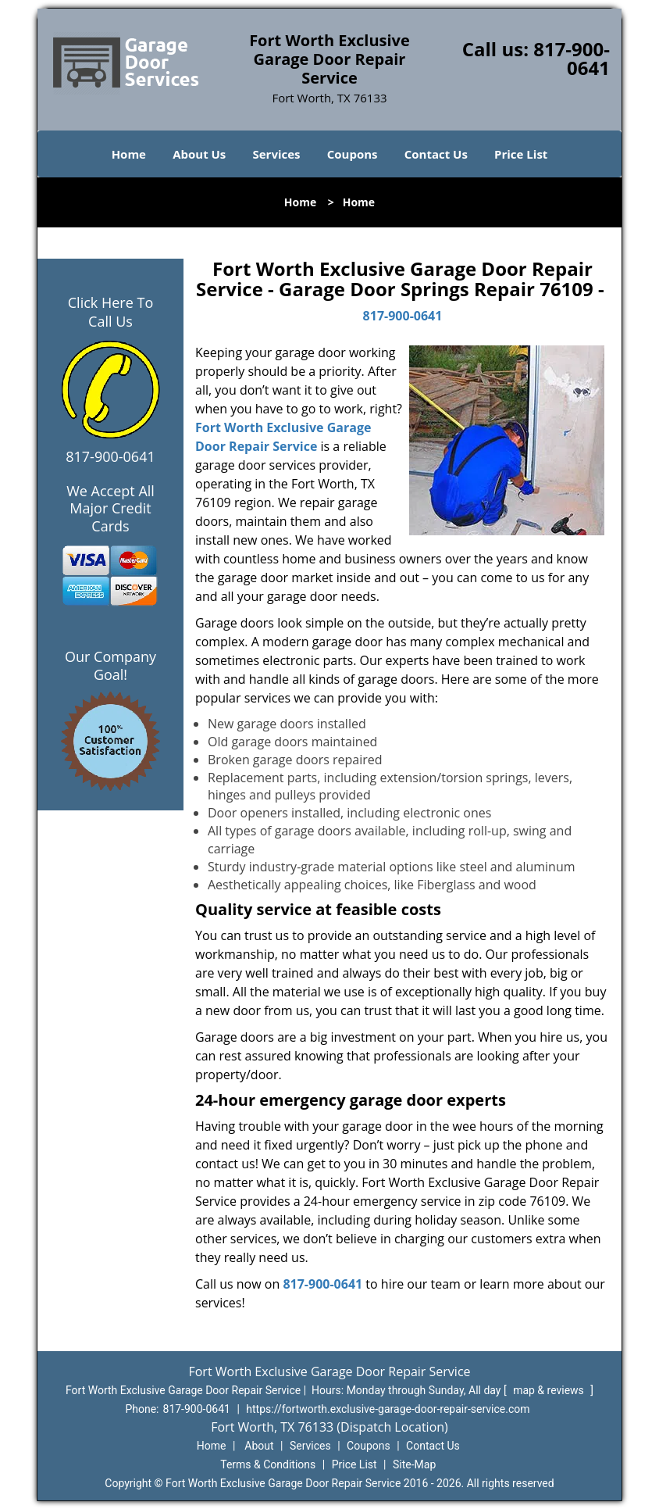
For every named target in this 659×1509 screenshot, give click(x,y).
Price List (520, 154)
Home (129, 154)
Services (277, 154)
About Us (199, 154)
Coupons (352, 154)
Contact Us (436, 154)
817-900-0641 (571, 58)
